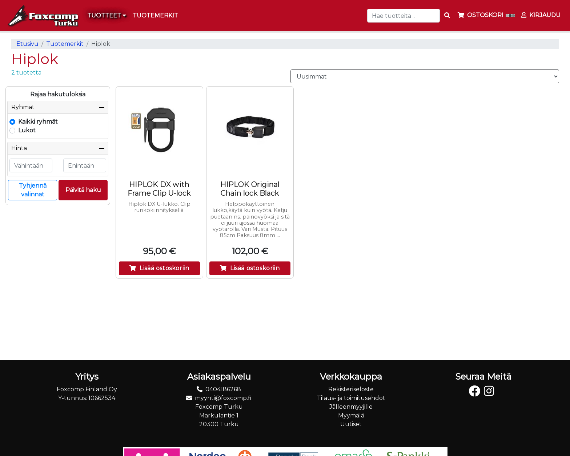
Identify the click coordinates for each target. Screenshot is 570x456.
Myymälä (351, 415)
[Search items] (447, 15)
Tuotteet (106, 15)
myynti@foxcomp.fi (223, 398)
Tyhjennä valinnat (33, 190)
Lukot (27, 130)
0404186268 (223, 389)
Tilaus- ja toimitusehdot (351, 398)
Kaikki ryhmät (38, 121)
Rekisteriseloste (351, 389)
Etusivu (27, 43)
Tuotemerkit (65, 43)
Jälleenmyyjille (351, 406)
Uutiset (351, 424)
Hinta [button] (19, 148)
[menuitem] (156, 15)
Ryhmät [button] (23, 107)
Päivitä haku (83, 190)
